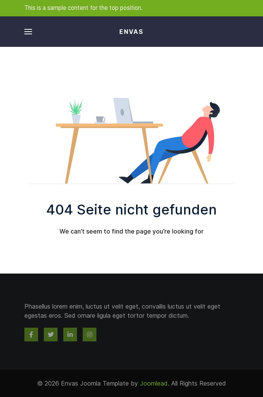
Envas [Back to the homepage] (131, 31)
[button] (28, 31)
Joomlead (154, 383)
